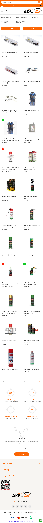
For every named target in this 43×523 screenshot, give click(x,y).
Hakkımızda (7, 464)
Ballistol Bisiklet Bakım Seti (9, 196)
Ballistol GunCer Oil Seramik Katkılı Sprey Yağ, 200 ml (9, 312)
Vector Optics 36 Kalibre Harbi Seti (31, 111)
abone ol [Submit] (21, 454)
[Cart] (40, 5)
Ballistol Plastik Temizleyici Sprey (31, 197)
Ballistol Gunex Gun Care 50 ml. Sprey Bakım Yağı (32, 312)
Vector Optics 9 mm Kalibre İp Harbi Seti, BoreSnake (32, 82)
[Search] (21, 2)
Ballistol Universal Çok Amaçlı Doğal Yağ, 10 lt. (31, 139)
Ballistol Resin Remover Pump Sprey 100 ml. (10, 283)
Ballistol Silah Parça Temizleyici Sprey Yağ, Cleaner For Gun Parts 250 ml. (32, 226)
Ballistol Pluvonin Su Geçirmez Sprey (10, 370)
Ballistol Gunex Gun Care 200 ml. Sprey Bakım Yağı (31, 255)
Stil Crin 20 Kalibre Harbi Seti (31, 52)
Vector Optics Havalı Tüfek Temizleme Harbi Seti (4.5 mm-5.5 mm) (10, 140)
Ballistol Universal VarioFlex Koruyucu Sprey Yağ (9, 226)
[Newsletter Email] (21, 448)
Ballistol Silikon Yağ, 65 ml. (9, 340)
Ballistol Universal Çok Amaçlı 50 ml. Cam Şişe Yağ (31, 168)
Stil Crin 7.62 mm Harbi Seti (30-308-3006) (10, 82)
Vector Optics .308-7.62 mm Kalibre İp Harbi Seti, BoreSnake (10, 111)
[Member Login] (7, 6)
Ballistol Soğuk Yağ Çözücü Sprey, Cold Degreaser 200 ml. (10, 255)
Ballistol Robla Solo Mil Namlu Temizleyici (31, 341)
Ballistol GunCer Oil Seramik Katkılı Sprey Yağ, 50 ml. (31, 283)
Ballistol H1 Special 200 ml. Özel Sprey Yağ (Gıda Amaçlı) (10, 168)
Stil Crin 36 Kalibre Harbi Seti (9, 52)
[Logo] (33, 10)
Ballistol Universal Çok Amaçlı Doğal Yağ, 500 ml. (31, 370)
